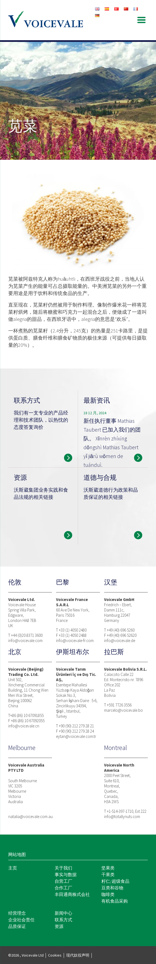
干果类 (108, 874)
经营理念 (17, 913)
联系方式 (63, 919)
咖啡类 (108, 894)
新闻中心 (63, 913)
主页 (12, 868)
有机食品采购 (114, 901)
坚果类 (108, 868)
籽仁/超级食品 (115, 881)
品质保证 (17, 926)
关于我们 (63, 868)
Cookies (55, 955)
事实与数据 (66, 874)
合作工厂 (63, 887)
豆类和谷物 (112, 887)
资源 (59, 926)
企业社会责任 (21, 919)
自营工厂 (63, 881)
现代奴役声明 (77, 955)
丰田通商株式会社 (72, 894)
